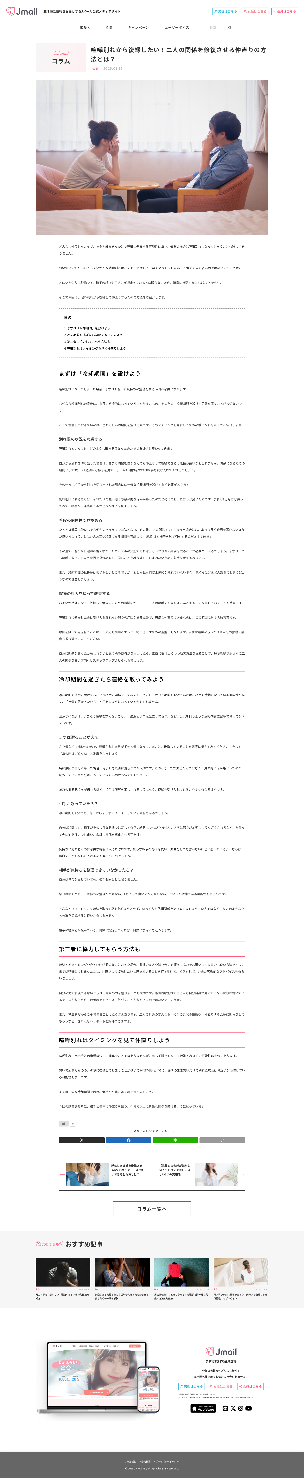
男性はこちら (225, 11)
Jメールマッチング (144, 1468)
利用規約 (131, 1461)
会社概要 (146, 1461)
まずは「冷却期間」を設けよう (89, 328)
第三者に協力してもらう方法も (88, 341)
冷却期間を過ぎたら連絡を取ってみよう (95, 334)
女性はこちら (255, 11)
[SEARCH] (214, 27)
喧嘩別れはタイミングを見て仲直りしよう (96, 348)
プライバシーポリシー (167, 1461)
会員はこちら (284, 11)
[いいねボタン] (64, 1124)
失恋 (95, 68)
